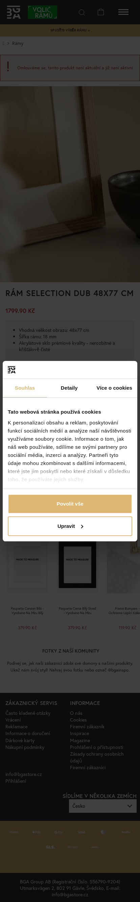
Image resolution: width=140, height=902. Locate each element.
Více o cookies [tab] (114, 388)
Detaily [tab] (69, 388)
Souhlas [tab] (25, 388)
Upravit (70, 526)
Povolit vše (69, 504)
